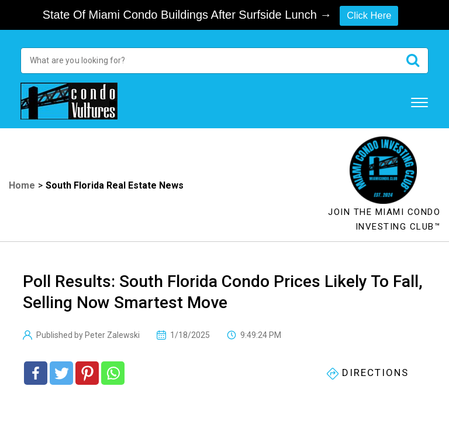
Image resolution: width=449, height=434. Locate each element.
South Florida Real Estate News (115, 186)
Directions (368, 374)
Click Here (369, 15)
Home (22, 186)
